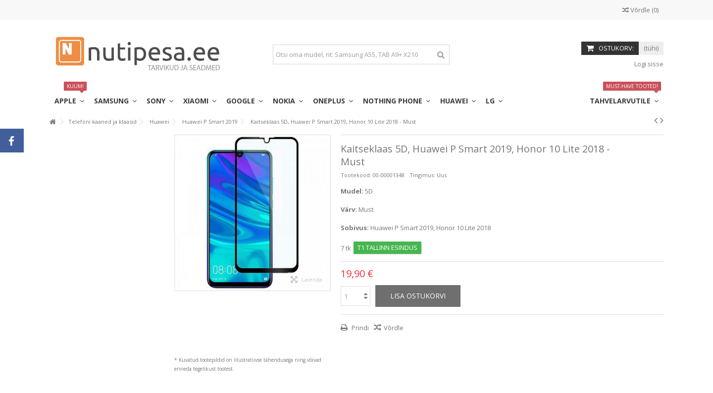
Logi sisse (648, 63)
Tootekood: (356, 175)
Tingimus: (422, 175)
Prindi (359, 327)
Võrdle (394, 327)
